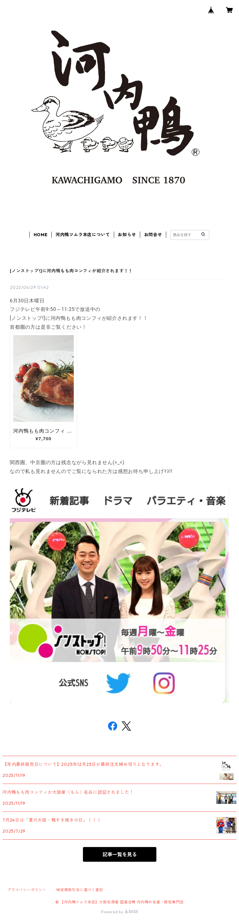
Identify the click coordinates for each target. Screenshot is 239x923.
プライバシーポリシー (27, 889)
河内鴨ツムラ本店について (83, 234)
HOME (41, 234)
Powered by (119, 912)
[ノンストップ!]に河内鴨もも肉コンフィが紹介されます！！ (71, 271)
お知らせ (127, 234)
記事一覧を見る (120, 854)
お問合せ (153, 234)
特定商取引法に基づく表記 (79, 889)
